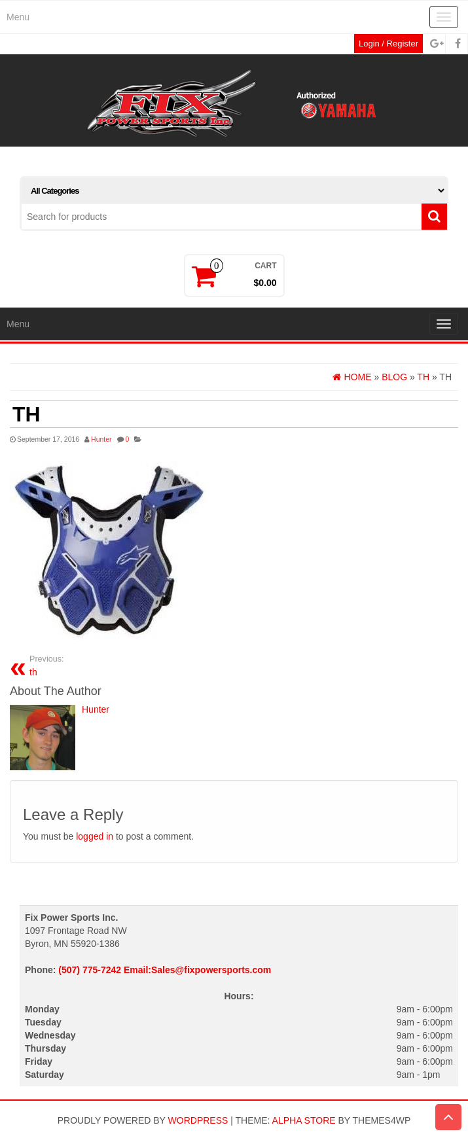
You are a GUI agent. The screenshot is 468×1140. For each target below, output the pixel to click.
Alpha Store (304, 1120)
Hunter (101, 439)
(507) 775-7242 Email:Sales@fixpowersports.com (164, 970)
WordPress (198, 1120)
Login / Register (388, 43)
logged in (94, 836)
